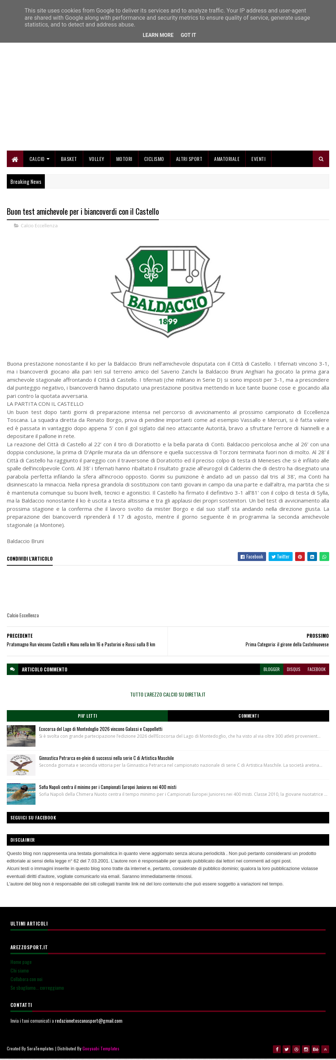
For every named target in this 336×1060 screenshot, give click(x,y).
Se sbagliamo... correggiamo (37, 989)
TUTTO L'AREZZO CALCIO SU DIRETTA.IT (167, 696)
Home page (21, 964)
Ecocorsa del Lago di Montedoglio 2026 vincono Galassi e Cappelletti (100, 731)
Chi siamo (19, 972)
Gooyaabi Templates (100, 1050)
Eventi (258, 160)
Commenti (248, 718)
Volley (96, 160)
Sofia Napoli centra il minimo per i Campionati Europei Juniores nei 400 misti (107, 789)
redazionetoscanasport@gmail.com (88, 1022)
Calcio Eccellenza (39, 227)
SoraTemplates (40, 1050)
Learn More (158, 35)
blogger (272, 671)
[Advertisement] (167, 102)
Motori (124, 160)
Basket (69, 160)
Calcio (37, 160)
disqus (293, 671)
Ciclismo (154, 160)
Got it (188, 35)
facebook (317, 671)
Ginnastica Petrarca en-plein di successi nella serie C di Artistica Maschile (106, 760)
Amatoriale (227, 160)
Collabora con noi (26, 981)
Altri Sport (189, 160)
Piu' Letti (87, 718)
